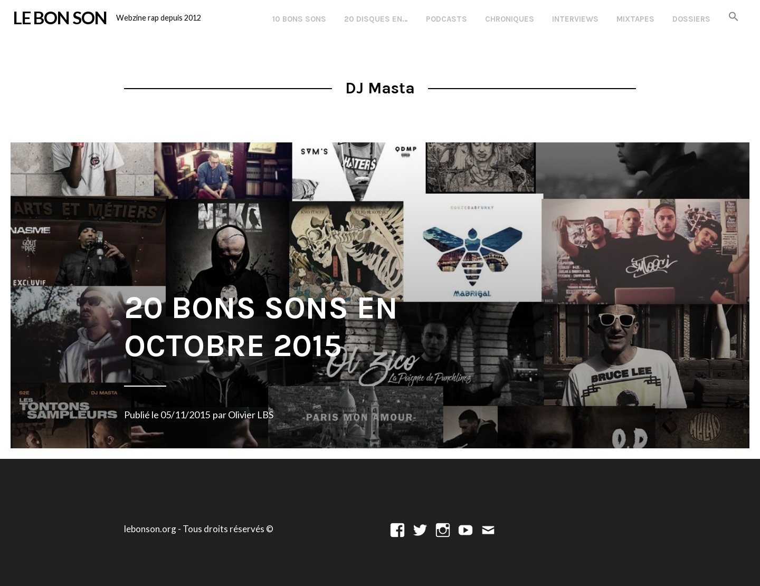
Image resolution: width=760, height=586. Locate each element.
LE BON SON (60, 17)
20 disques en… (376, 19)
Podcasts (446, 19)
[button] (733, 17)
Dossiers (691, 19)
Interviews (575, 19)
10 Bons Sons (299, 19)
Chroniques (509, 19)
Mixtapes (635, 19)
